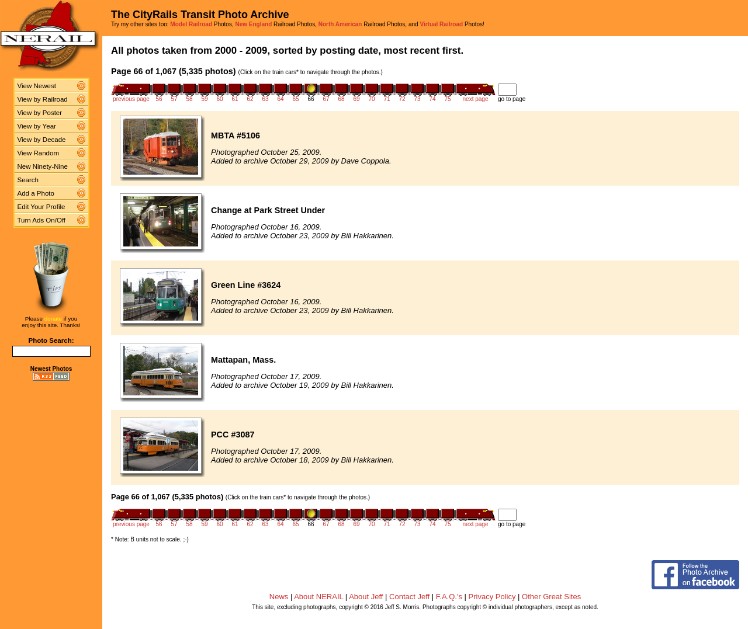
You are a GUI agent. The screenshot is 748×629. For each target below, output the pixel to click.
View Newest (37, 85)
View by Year (37, 126)
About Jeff (366, 596)
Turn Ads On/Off (42, 220)
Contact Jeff (409, 596)
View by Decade (42, 139)
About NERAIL (318, 596)
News (279, 596)
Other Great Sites (551, 596)
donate (53, 318)
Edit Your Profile (41, 206)
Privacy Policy (492, 596)
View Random (38, 153)
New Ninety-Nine (43, 166)
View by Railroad (43, 99)
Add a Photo (36, 193)
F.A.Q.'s (449, 596)
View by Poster (40, 112)
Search (28, 179)
